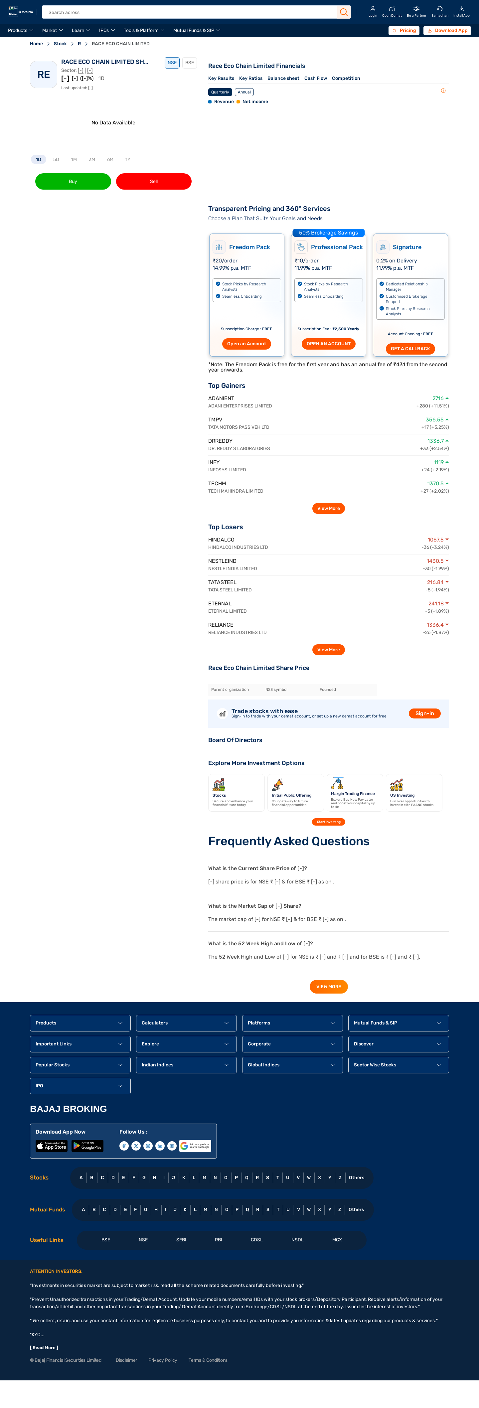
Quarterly (220, 92)
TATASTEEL (222, 582)
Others (356, 1177)
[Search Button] (344, 12)
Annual (244, 92)
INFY (214, 462)
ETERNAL (220, 603)
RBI (218, 1240)
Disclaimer (126, 1360)
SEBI (181, 1240)
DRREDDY (220, 441)
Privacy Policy (162, 1360)
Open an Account (246, 344)
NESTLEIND (222, 561)
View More (328, 508)
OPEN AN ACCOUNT (329, 344)
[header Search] (191, 12)
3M (92, 159)
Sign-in (424, 713)
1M (74, 159)
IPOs (104, 30)
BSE (189, 63)
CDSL (257, 1240)
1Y (127, 159)
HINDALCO (221, 540)
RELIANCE (221, 625)
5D (56, 159)
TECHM (217, 483)
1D (38, 159)
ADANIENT (221, 398)
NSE (172, 63)
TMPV (215, 419)
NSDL (297, 1240)
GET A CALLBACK (410, 349)
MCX (337, 1240)
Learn (78, 30)
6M (110, 159)
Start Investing (329, 822)
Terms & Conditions (208, 1360)
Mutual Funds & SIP (193, 30)
